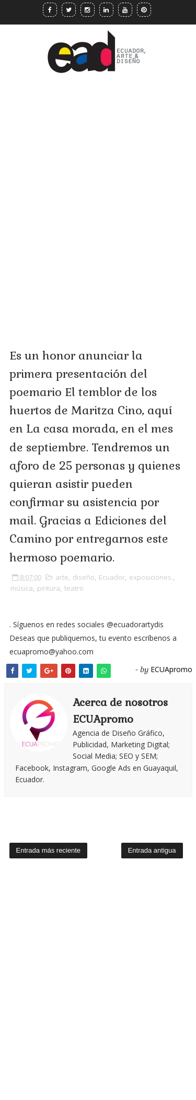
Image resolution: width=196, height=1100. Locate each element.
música (21, 588)
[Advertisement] (98, 196)
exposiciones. (151, 577)
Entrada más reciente (48, 850)
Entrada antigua (152, 850)
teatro (74, 588)
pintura (48, 588)
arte (61, 577)
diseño (84, 577)
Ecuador (112, 577)
